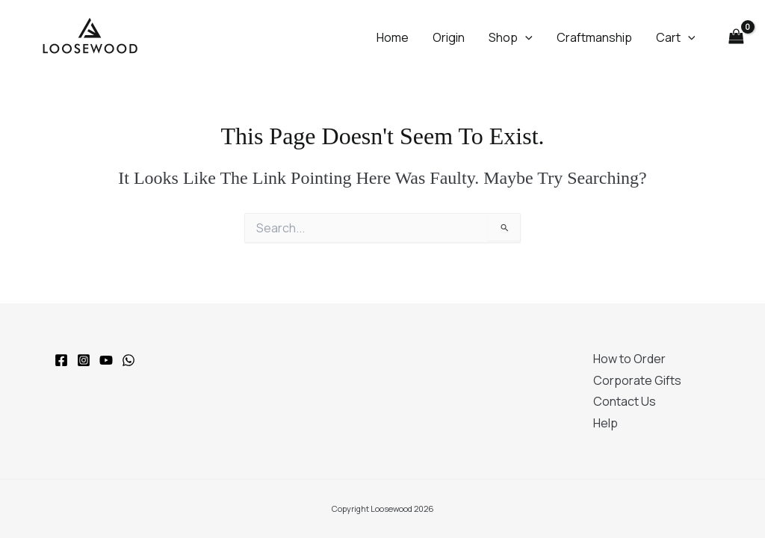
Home (393, 37)
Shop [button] (511, 37)
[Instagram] (83, 360)
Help (605, 423)
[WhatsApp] (128, 360)
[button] (525, 37)
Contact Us (624, 401)
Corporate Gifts (637, 380)
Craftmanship (594, 37)
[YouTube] (106, 360)
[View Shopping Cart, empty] (736, 36)
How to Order (629, 358)
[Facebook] (61, 360)
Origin (449, 37)
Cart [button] (676, 37)
